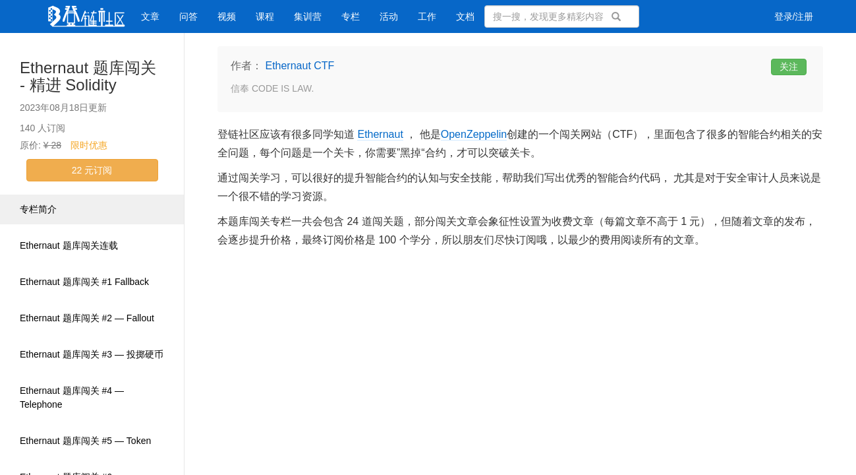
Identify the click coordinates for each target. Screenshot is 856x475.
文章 (150, 16)
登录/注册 (794, 16)
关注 (789, 66)
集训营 (308, 16)
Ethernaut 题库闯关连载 (69, 245)
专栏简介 (38, 209)
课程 (265, 16)
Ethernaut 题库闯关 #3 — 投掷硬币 (91, 354)
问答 (188, 16)
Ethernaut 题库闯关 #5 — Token (85, 440)
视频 (226, 16)
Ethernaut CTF (299, 65)
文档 (465, 16)
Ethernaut (380, 134)
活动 (389, 16)
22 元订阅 (92, 170)
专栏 (350, 16)
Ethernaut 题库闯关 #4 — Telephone (72, 397)
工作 (427, 16)
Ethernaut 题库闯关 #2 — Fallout (87, 318)
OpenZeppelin (474, 134)
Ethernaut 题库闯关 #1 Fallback (84, 281)
